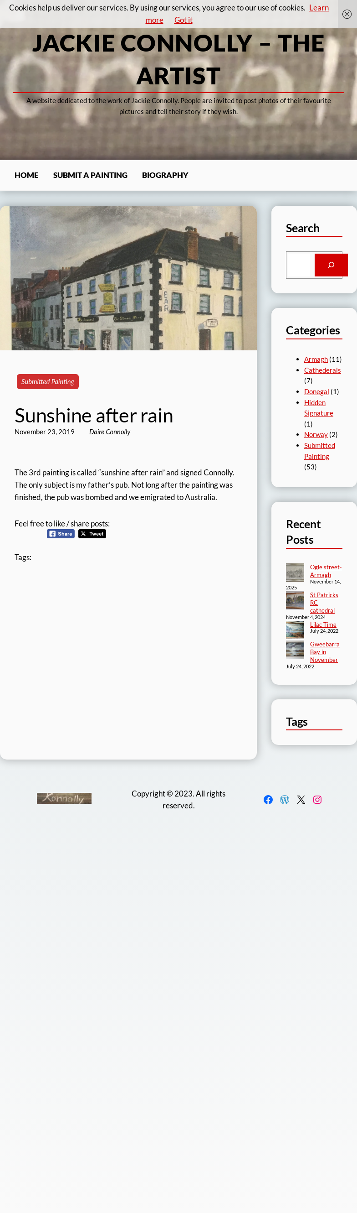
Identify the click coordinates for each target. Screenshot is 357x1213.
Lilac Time (323, 624)
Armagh (316, 359)
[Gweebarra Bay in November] (295, 650)
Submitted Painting (47, 381)
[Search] (331, 265)
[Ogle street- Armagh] (295, 573)
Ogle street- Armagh (326, 570)
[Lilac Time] (295, 631)
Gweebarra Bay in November (325, 651)
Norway (316, 434)
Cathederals (322, 370)
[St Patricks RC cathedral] (295, 601)
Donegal (316, 391)
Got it (183, 20)
